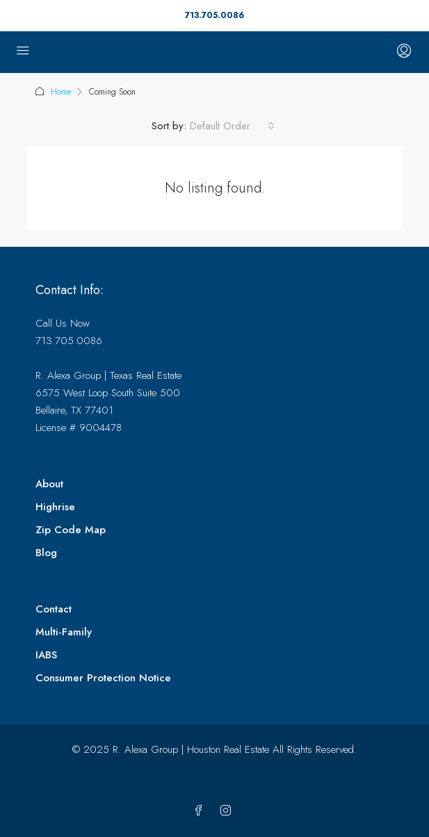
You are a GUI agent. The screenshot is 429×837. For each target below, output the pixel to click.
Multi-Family (63, 632)
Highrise (55, 506)
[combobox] (232, 125)
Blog (46, 552)
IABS (46, 655)
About (49, 483)
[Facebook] (201, 811)
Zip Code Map (70, 529)
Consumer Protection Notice (103, 677)
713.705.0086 (214, 15)
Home (61, 92)
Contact (53, 609)
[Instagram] (228, 811)
